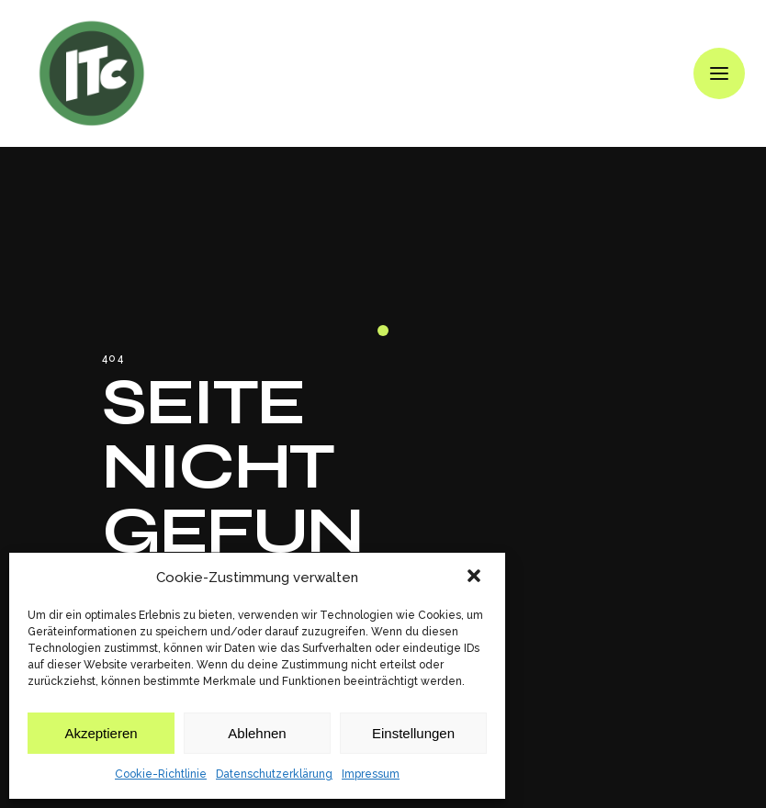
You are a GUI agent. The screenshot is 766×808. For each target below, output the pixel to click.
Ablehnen (257, 733)
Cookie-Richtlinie (161, 774)
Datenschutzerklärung (274, 774)
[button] (476, 578)
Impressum (371, 774)
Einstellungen (413, 733)
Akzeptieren (100, 733)
